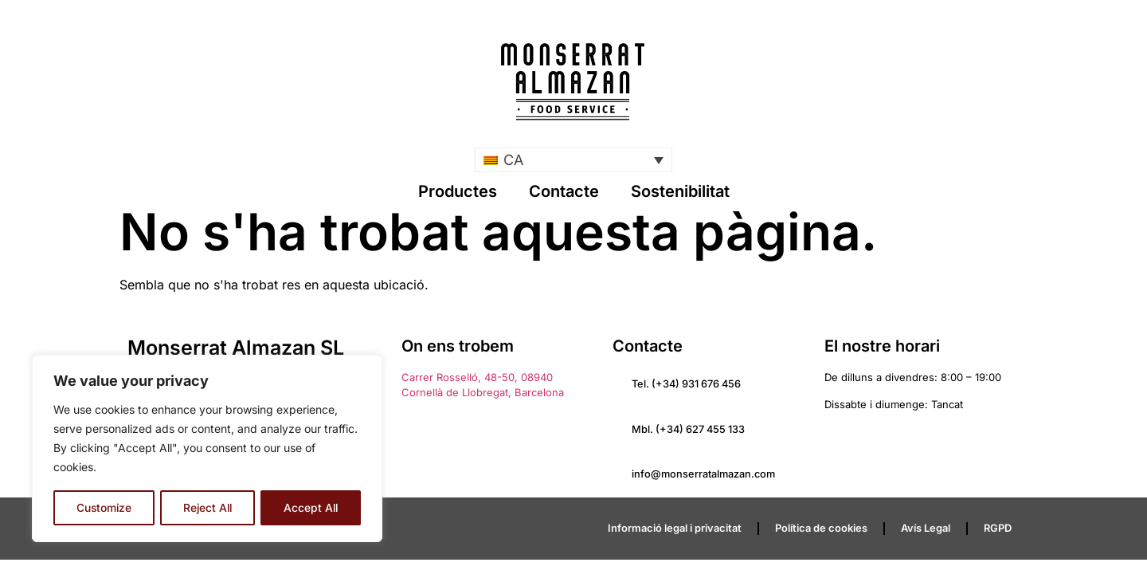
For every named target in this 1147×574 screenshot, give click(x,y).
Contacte (564, 191)
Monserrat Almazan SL (235, 348)
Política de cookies (821, 529)
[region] (207, 449)
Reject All (207, 507)
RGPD (998, 529)
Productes (457, 191)
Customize (104, 507)
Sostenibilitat (680, 191)
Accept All (311, 507)
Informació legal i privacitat (675, 529)
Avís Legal (925, 529)
